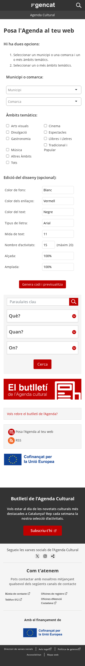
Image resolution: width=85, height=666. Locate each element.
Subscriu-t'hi (41, 530)
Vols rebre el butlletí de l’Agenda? (32, 414)
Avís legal (44, 649)
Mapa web (52, 654)
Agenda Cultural (42, 15)
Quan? (16, 331)
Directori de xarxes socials (18, 649)
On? (13, 347)
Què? (14, 315)
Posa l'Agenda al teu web (30, 432)
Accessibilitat (34, 654)
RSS (14, 440)
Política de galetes (68, 649)
